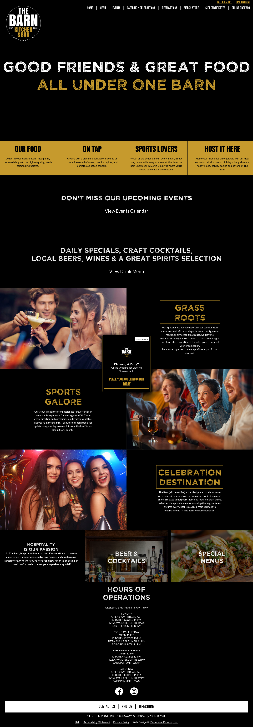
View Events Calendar (126, 211)
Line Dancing (243, 2)
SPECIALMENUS (212, 557)
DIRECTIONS (146, 706)
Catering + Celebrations (141, 8)
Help (77, 722)
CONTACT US (107, 706)
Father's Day (224, 2)
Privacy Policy (121, 722)
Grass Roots (189, 312)
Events (116, 8)
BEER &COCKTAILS (126, 557)
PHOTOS (127, 706)
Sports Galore (63, 396)
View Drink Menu (126, 271)
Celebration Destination (190, 477)
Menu (103, 8)
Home (90, 8)
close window (142, 339)
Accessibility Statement (96, 722)
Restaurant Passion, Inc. (164, 722)
